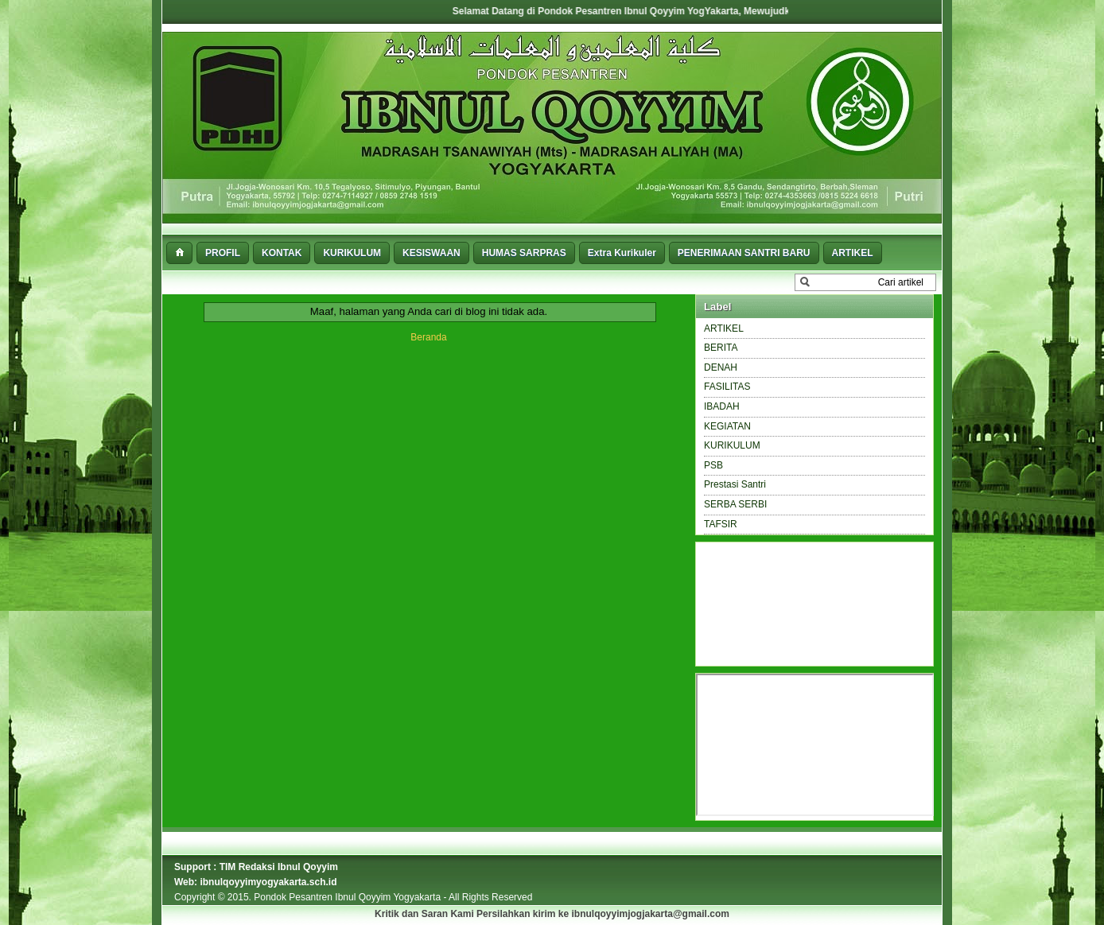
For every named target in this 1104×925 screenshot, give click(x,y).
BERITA (720, 347)
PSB (713, 465)
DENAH (720, 367)
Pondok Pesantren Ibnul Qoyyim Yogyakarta (348, 897)
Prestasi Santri (735, 484)
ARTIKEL (724, 328)
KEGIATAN (727, 426)
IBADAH (722, 406)
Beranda (428, 337)
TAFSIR (720, 524)
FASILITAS (727, 386)
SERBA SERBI (735, 504)
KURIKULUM (732, 445)
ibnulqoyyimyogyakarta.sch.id (268, 882)
